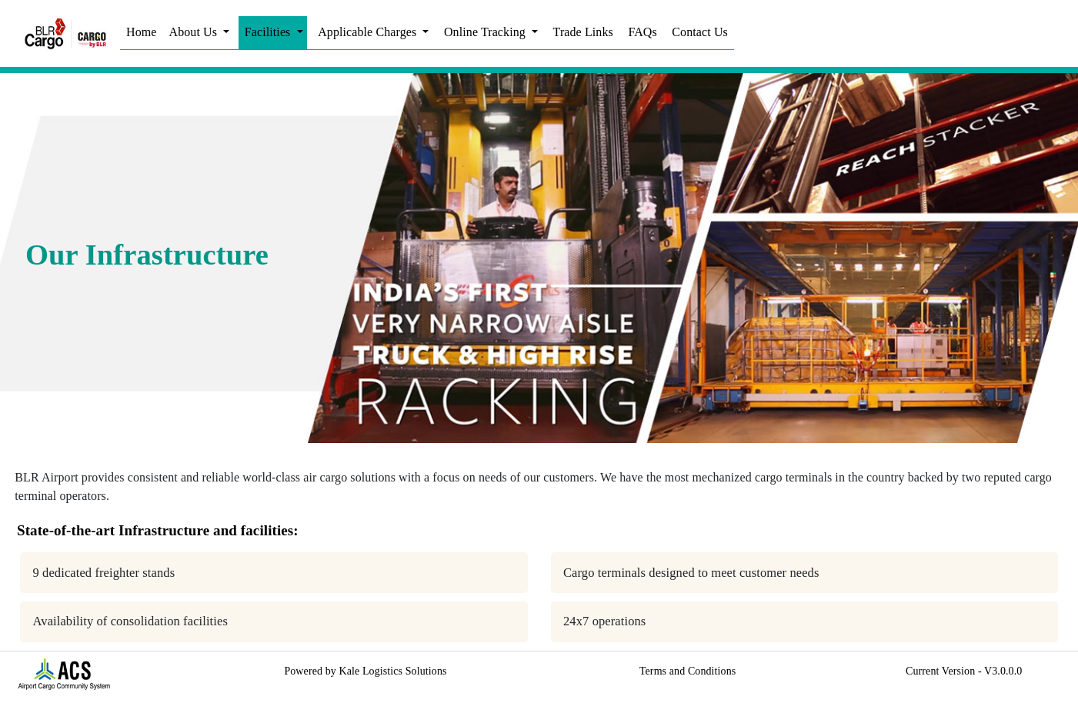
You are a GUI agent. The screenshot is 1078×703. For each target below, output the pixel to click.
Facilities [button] (269, 31)
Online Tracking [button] (486, 31)
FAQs (642, 31)
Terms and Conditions (687, 671)
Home (141, 31)
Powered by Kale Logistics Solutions (365, 671)
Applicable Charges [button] (368, 31)
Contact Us (700, 31)
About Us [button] (195, 31)
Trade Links (583, 31)
